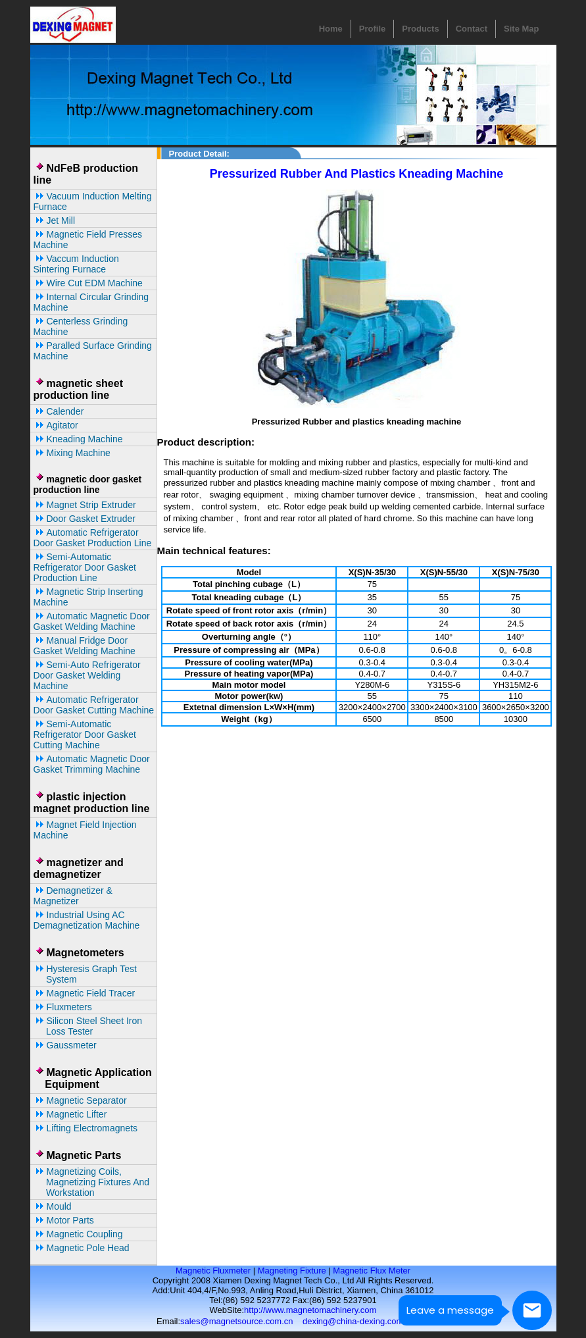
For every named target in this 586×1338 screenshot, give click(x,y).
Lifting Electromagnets (86, 1128)
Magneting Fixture (292, 1270)
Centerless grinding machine (81, 326)
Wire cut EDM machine (88, 283)
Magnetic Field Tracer (84, 993)
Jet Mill (55, 220)
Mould (53, 1206)
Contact (471, 29)
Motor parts (64, 1220)
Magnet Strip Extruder (85, 505)
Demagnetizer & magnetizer (73, 895)
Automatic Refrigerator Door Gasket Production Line (93, 537)
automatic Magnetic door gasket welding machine (92, 621)
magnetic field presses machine (88, 239)
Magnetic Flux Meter (371, 1270)
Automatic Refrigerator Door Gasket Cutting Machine (94, 704)
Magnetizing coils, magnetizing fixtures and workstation (92, 1182)
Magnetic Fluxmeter (213, 1270)
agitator (56, 425)
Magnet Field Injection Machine (85, 829)
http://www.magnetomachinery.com (310, 1310)
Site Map (521, 29)
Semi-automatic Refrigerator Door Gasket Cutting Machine (85, 734)
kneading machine (78, 439)
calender (59, 411)
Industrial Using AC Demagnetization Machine (87, 920)
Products (420, 29)
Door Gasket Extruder (84, 518)
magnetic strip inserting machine (88, 596)
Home (331, 29)
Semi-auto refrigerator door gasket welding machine (87, 675)
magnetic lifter (70, 1114)
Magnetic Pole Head (82, 1248)
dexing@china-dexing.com (353, 1321)
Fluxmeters (63, 1007)
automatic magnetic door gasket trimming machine (92, 764)
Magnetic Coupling (78, 1234)
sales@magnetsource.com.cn (236, 1321)
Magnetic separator (80, 1100)
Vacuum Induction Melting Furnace (93, 201)
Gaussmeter (65, 1045)
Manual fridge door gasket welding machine (84, 645)
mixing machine (72, 453)
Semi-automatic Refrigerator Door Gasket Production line (85, 567)
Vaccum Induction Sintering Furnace (76, 263)
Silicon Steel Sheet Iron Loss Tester (88, 1026)
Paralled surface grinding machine (93, 350)
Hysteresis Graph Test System (85, 974)
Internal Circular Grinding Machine (91, 302)
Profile (372, 29)
